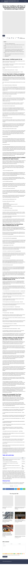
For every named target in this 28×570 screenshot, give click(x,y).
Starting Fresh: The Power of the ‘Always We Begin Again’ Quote (20, 536)
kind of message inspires (14, 173)
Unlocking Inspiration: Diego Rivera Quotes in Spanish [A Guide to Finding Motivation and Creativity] (7, 521)
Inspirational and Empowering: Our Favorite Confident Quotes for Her (13, 50)
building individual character (20, 154)
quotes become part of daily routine (11, 390)
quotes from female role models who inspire (14, 177)
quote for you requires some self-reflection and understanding (15, 172)
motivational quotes (6, 179)
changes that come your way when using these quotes (18, 130)
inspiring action (4, 162)
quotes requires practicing (10, 146)
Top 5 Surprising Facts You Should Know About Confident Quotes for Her (14, 49)
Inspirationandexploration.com (11, 1)
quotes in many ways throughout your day (13, 190)
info (3, 35)
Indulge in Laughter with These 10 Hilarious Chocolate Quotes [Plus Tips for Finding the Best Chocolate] (20, 521)
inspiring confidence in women (17, 228)
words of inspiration (10, 234)
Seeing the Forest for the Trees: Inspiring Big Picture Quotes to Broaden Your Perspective (20, 508)
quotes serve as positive (8, 183)
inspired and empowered (15, 241)
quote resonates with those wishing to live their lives (10, 382)
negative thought (11, 373)
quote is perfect (6, 409)
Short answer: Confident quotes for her (10, 43)
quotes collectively (10, 333)
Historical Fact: (7, 56)
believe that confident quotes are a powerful (14, 472)
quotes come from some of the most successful (12, 404)
